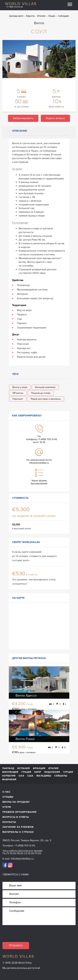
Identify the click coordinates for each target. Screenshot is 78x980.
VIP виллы (17, 393)
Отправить (16, 945)
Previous (7, 59)
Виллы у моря (19, 387)
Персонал (17, 399)
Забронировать (23, 118)
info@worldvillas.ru (39, 462)
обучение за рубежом (18, 827)
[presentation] (27, 935)
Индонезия (52, 772)
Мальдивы (43, 776)
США (30, 776)
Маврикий (9, 779)
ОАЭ (21, 776)
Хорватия (9, 776)
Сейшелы (60, 776)
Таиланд (8, 768)
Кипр (37, 772)
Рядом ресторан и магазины (46, 399)
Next (71, 59)
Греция (26, 772)
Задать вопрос (55, 118)
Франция (39, 768)
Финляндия (10, 772)
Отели (6, 807)
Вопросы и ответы (15, 817)
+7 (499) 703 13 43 (24, 845)
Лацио (51, 15)
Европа (30, 15)
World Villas (20, 3)
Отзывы (7, 797)
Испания (23, 768)
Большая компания (45, 387)
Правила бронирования (19, 812)
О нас (6, 792)
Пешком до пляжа (40, 393)
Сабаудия (63, 15)
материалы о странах (18, 832)
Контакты (9, 822)
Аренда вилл (16, 15)
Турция (68, 772)
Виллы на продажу (16, 802)
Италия (41, 15)
